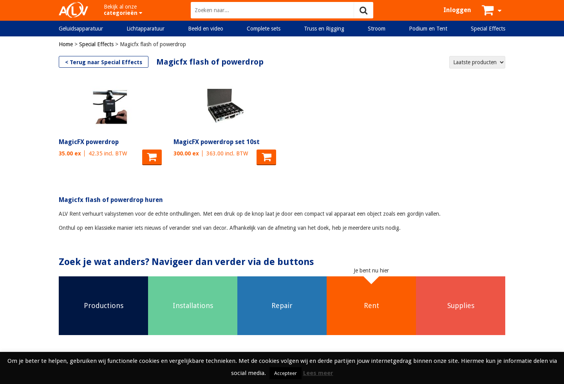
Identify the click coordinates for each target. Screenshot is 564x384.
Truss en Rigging (324, 28)
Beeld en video (205, 28)
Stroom (376, 28)
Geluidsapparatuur (81, 28)
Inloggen (457, 10)
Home (66, 44)
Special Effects (488, 28)
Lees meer (318, 373)
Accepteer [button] (285, 373)
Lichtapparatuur (145, 28)
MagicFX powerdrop (89, 142)
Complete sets (263, 28)
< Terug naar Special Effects (103, 62)
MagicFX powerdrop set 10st (217, 142)
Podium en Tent (428, 28)
